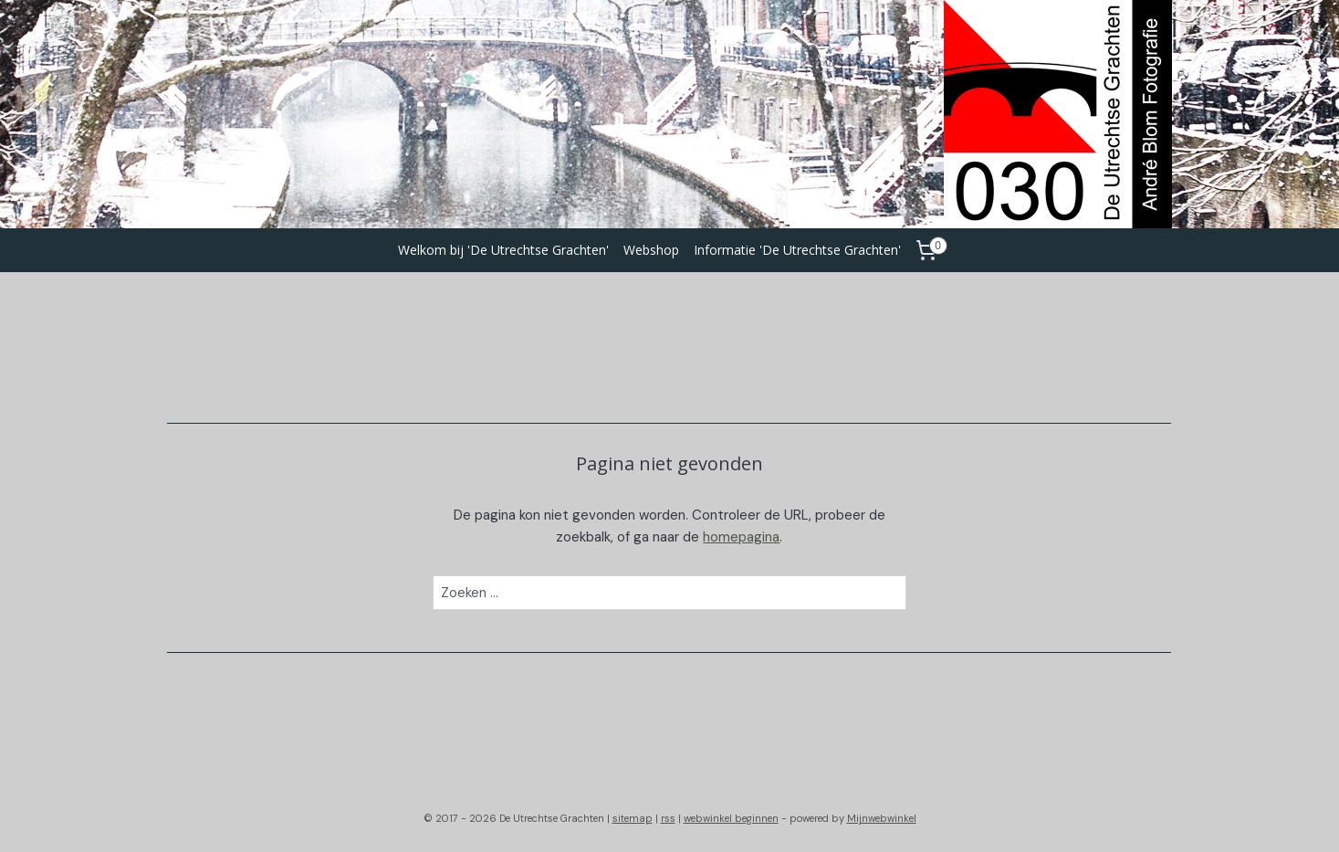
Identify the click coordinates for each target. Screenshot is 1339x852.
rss (668, 818)
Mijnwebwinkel (881, 818)
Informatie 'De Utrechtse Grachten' (797, 249)
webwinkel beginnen (731, 818)
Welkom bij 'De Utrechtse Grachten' (503, 249)
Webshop (651, 249)
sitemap (632, 818)
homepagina (742, 537)
